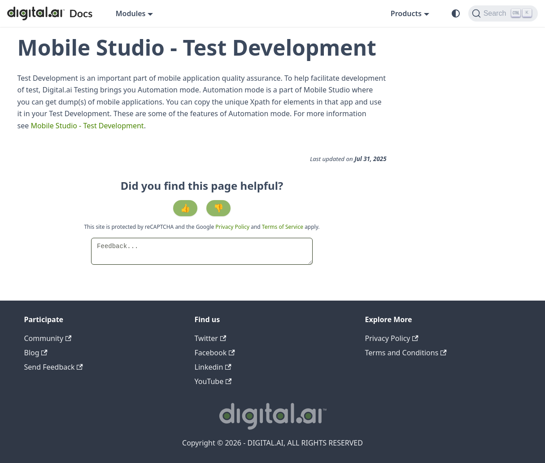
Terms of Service (282, 227)
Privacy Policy (233, 227)
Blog (36, 353)
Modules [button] (131, 13)
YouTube (213, 381)
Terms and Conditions (406, 353)
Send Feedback (53, 367)
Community (48, 338)
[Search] (503, 13)
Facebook (215, 353)
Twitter (211, 338)
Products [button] (406, 13)
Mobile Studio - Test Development (87, 126)
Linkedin (213, 367)
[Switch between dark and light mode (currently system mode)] (456, 13)
